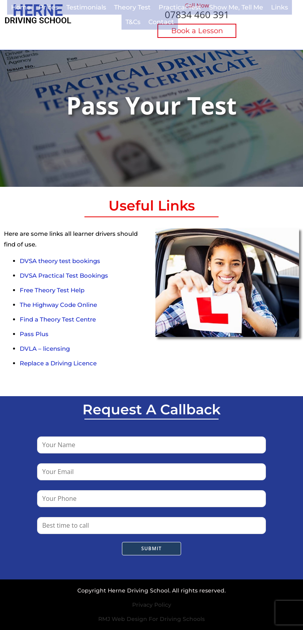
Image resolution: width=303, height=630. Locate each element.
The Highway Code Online (58, 304)
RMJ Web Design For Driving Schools (151, 618)
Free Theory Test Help (52, 290)
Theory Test (122, 6)
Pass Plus (34, 334)
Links (261, 6)
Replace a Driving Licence (58, 363)
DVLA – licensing (45, 348)
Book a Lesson (197, 30)
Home (16, 6)
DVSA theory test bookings (60, 261)
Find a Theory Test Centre (58, 319)
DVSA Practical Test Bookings (64, 275)
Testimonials (78, 6)
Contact (150, 19)
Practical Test (167, 6)
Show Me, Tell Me (220, 6)
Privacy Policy (151, 604)
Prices (42, 6)
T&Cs (284, 6)
